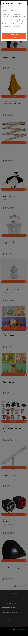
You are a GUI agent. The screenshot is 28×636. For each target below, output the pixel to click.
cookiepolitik (5, 28)
